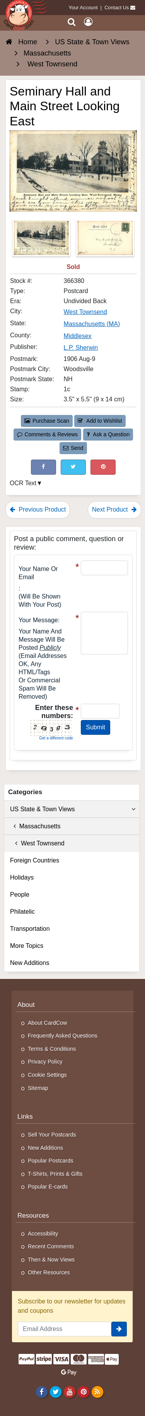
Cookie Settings (47, 1075)
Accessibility (43, 1233)
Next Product (114, 509)
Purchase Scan (46, 421)
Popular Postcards (50, 1160)
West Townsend (37, 843)
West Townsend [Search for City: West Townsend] (85, 312)
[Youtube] (69, 1392)
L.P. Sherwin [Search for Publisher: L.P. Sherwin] (81, 347)
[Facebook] (41, 1392)
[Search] (72, 22)
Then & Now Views (51, 1259)
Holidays (22, 877)
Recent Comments (51, 1246)
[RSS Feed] (97, 1392)
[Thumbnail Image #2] (105, 240)
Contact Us (116, 7)
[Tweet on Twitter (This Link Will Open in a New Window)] (73, 467)
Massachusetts (35, 826)
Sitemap (38, 1088)
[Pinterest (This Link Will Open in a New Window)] (103, 467)
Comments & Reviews (47, 434)
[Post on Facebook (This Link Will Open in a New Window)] (43, 467)
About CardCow (47, 1023)
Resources (33, 1215)
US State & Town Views (72, 809)
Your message (38, 620)
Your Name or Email (38, 573)
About (26, 1004)
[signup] (119, 1329)
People (19, 894)
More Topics (26, 945)
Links (25, 1116)
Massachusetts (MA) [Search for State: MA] (92, 324)
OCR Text (23, 483)
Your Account (83, 7)
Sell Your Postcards (52, 1134)
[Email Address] (64, 1329)
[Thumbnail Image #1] (42, 240)
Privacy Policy (45, 1062)
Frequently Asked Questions (62, 1035)
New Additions (29, 963)
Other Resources (49, 1272)
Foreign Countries (34, 860)
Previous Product (38, 509)
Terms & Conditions (52, 1049)
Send (73, 448)
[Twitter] (55, 1392)
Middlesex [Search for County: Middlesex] (78, 336)
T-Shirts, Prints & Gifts (55, 1174)
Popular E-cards (48, 1186)
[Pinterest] (83, 1392)
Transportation (30, 928)
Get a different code (56, 738)
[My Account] (88, 22)
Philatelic (22, 911)
